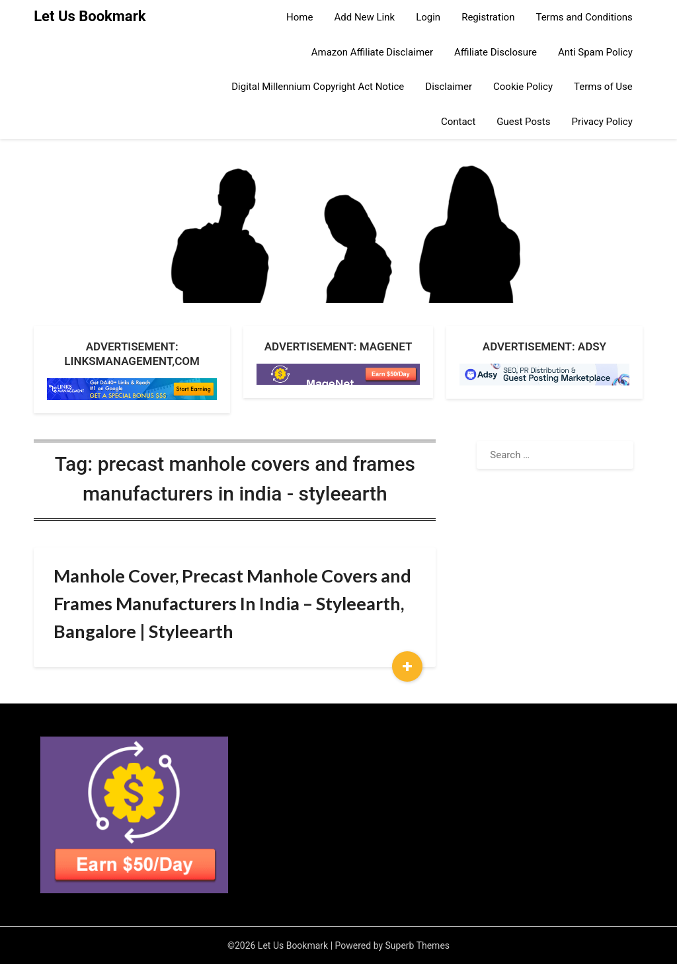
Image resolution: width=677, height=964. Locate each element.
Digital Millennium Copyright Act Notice (317, 87)
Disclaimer (448, 87)
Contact (458, 122)
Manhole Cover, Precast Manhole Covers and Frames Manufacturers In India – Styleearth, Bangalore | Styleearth (232, 603)
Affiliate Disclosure (495, 52)
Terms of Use (603, 87)
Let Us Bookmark (89, 16)
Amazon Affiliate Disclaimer (372, 52)
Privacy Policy (601, 122)
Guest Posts (523, 122)
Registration (487, 17)
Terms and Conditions (584, 17)
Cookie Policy (523, 87)
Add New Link (364, 17)
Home (299, 17)
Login (428, 17)
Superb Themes (417, 945)
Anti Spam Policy (595, 52)
